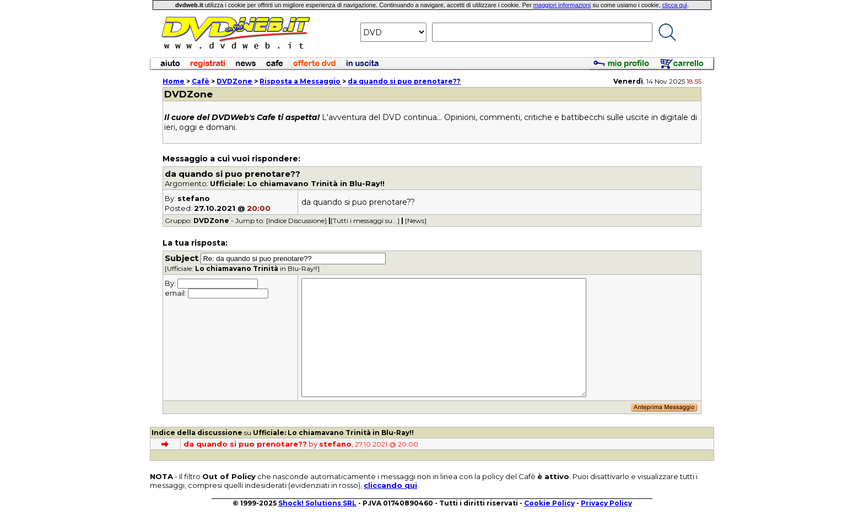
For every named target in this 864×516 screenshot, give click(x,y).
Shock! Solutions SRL (317, 503)
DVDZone (234, 81)
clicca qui (674, 5)
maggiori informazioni (562, 5)
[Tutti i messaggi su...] (365, 220)
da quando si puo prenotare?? (404, 81)
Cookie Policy (549, 503)
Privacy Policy (606, 503)
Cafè (200, 81)
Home (174, 81)
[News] (415, 220)
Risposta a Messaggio (300, 81)
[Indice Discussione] (296, 220)
